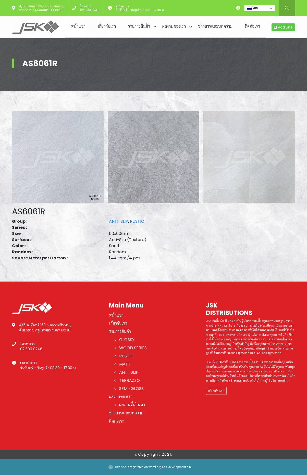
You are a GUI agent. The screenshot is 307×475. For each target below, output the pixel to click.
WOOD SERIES (133, 348)
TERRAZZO (129, 380)
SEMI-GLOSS (131, 389)
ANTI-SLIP (118, 221)
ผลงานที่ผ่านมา (132, 405)
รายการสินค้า (139, 26)
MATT (125, 364)
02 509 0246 (90, 10)
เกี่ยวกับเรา (107, 26)
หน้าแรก (78, 26)
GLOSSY (126, 340)
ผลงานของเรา (174, 26)
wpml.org (155, 467)
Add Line (283, 27)
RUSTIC (137, 221)
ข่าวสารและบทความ (215, 26)
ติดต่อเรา (252, 26)
